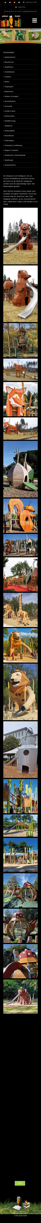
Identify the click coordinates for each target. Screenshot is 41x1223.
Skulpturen (8, 126)
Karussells (8, 106)
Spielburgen (9, 160)
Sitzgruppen (9, 86)
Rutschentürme (10, 165)
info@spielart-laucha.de (30, 11)
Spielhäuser (9, 67)
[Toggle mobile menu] (35, 20)
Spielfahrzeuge (10, 121)
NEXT (20, 1183)
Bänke (7, 82)
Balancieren (9, 91)
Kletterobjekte (10, 131)
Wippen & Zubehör (11, 150)
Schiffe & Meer (10, 111)
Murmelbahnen (10, 101)
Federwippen (9, 140)
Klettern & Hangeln (11, 96)
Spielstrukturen (10, 57)
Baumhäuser (9, 135)
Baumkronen (9, 62)
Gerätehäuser (10, 72)
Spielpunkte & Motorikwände (15, 155)
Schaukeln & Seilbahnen (13, 145)
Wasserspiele (9, 116)
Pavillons (8, 77)
